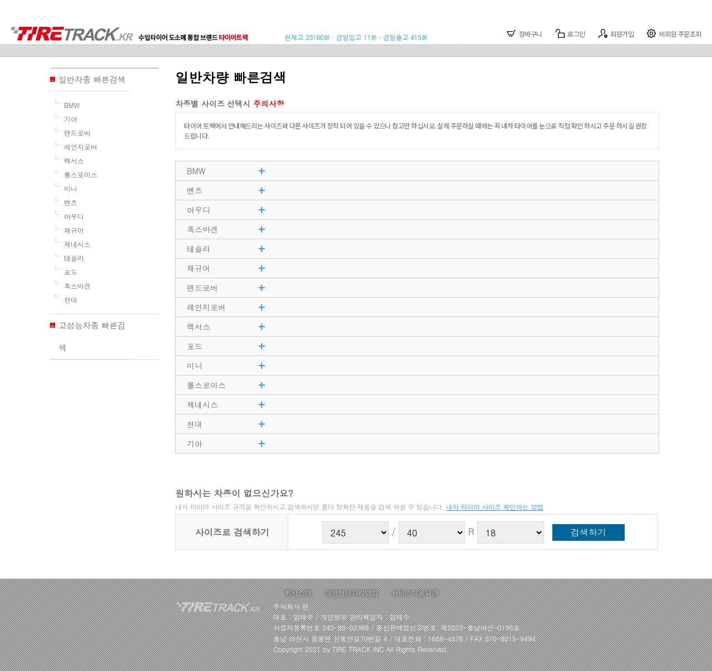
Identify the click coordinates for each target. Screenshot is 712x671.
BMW (72, 105)
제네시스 (77, 244)
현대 (70, 299)
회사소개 (298, 593)
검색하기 (588, 532)
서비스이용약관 (415, 593)
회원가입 (616, 33)
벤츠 (70, 202)
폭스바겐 (77, 285)
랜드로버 (77, 132)
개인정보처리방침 (351, 593)
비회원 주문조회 (674, 33)
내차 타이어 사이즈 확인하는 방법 (494, 506)
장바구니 (524, 33)
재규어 (74, 230)
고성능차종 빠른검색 (92, 336)
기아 (70, 119)
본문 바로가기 (0, 0)
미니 (70, 188)
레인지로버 (80, 146)
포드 (70, 272)
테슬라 (74, 258)
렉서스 (74, 160)
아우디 (74, 216)
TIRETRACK (133, 28)
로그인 (570, 33)
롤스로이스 (80, 174)
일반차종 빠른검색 (92, 79)
